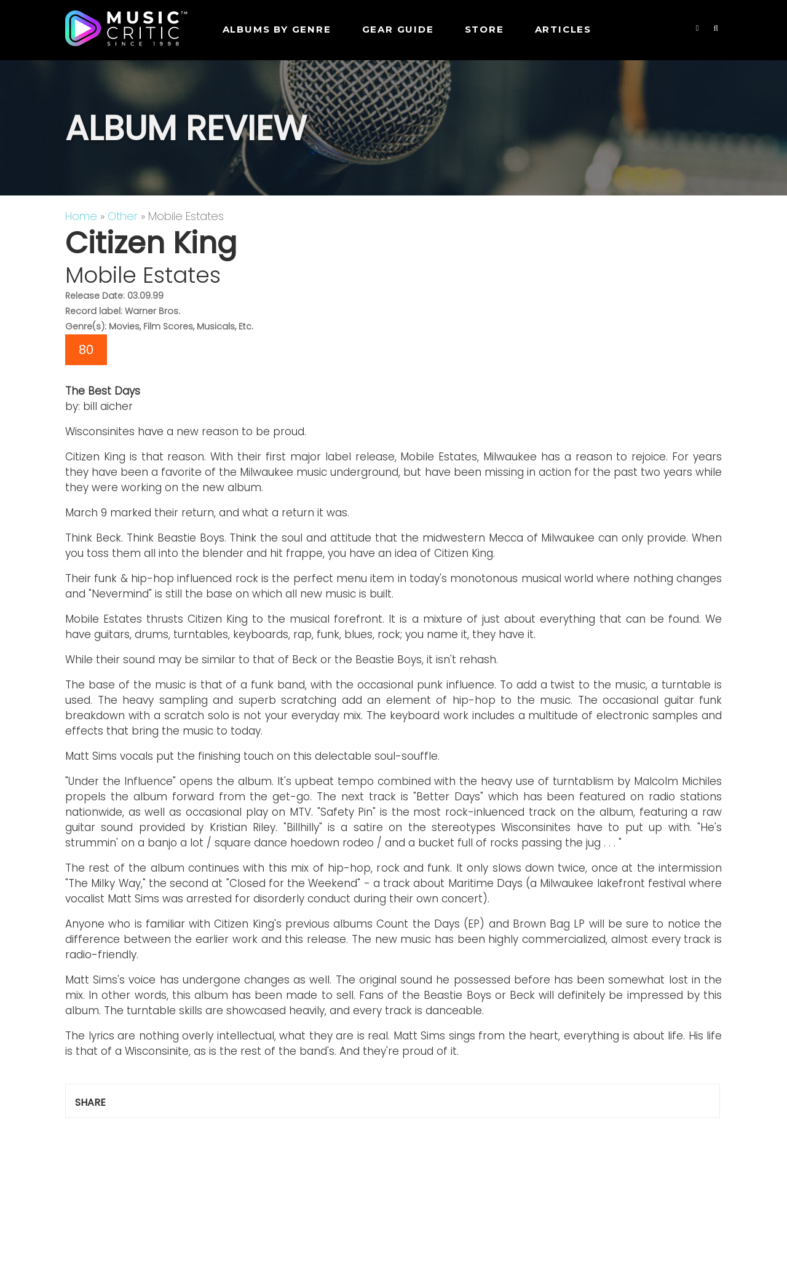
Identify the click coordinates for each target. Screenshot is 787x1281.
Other (123, 216)
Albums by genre (277, 29)
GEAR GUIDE (398, 29)
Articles (563, 29)
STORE (484, 29)
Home (81, 216)
